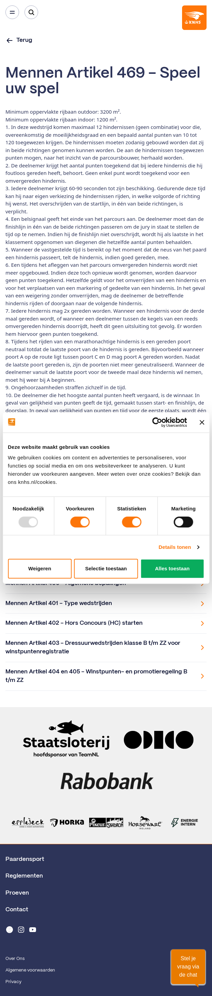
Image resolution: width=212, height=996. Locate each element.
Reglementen (24, 876)
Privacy (13, 982)
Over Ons (15, 959)
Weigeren (39, 568)
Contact (16, 909)
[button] (188, 966)
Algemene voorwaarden (30, 970)
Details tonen (175, 547)
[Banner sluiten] (201, 422)
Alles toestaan (172, 568)
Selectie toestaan (106, 568)
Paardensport (24, 859)
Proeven (17, 893)
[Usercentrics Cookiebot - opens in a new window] (157, 422)
